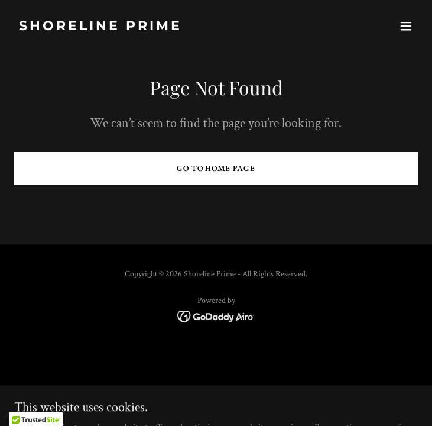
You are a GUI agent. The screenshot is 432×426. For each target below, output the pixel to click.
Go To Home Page (216, 168)
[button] (406, 26)
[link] (155, 27)
